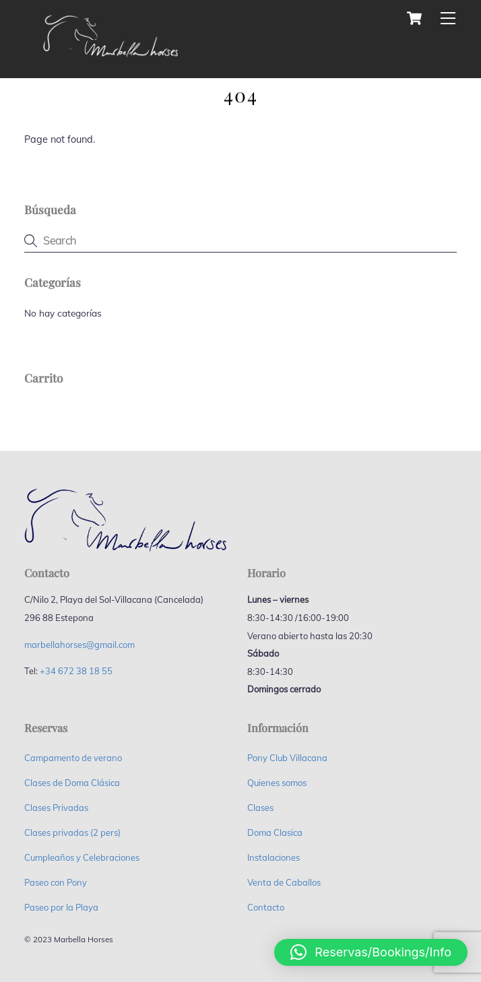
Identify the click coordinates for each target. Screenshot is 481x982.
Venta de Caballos (284, 882)
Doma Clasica (274, 832)
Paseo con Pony (55, 882)
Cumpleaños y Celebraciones (81, 857)
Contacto (265, 907)
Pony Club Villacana (287, 757)
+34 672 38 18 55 (76, 670)
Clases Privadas (56, 807)
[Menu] (448, 18)
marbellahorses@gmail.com (79, 644)
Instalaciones (273, 857)
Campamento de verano (73, 757)
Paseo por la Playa (61, 907)
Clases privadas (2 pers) (72, 832)
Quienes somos (277, 782)
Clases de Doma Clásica (72, 782)
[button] (371, 952)
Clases (260, 807)
